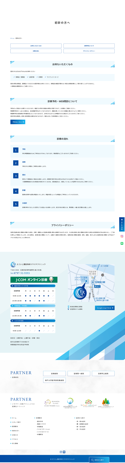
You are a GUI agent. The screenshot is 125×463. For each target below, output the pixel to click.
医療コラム (80, 12)
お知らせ (91, 12)
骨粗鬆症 (40, 427)
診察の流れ (36, 51)
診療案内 (45, 12)
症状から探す (56, 12)
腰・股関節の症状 (82, 425)
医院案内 (35, 12)
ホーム (12, 12)
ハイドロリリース (43, 432)
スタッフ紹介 (23, 12)
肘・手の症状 (81, 430)
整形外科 (40, 422)
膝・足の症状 (81, 427)
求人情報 (112, 12)
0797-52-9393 (24, 273)
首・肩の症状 (81, 422)
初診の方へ (69, 12)
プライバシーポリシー (89, 51)
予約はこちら (17, 122)
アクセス (102, 12)
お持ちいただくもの (36, 46)
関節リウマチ (41, 425)
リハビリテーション (43, 430)
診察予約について (89, 46)
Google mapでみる (104, 308)
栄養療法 (40, 435)
